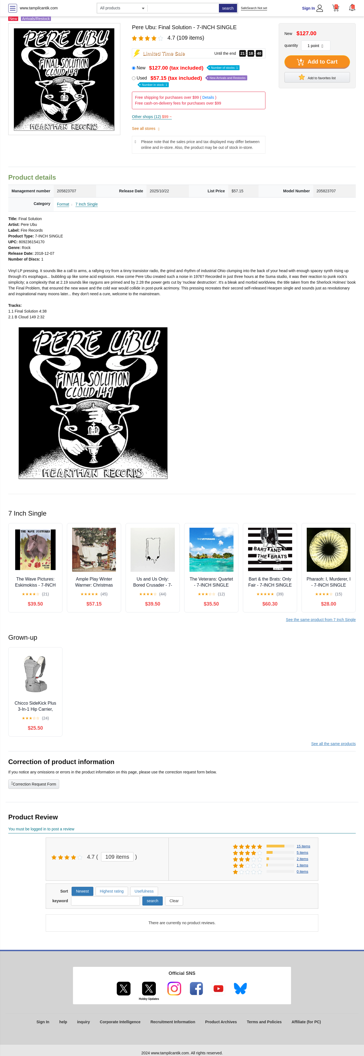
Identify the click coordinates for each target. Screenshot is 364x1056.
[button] (352, 7)
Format (63, 204)
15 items (303, 846)
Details (208, 97)
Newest (82, 891)
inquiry (83, 1022)
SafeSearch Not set (254, 8)
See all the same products (333, 744)
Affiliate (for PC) (306, 1022)
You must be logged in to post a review (41, 829)
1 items (302, 865)
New (188, 68)
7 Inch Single (86, 204)
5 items (302, 852)
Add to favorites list (317, 77)
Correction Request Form (33, 783)
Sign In (308, 8)
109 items (117, 857)
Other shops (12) (152, 116)
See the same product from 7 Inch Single (321, 619)
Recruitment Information (172, 1022)
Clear (174, 901)
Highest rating (112, 891)
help (63, 1022)
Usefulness (144, 891)
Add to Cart (317, 62)
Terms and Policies (264, 1022)
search (228, 8)
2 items (302, 859)
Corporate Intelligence (120, 1022)
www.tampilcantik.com (39, 8)
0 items (302, 871)
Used (192, 81)
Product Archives (221, 1022)
